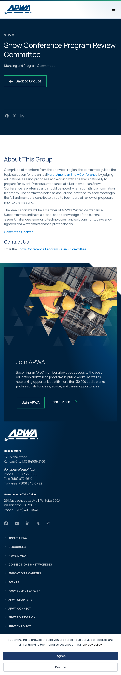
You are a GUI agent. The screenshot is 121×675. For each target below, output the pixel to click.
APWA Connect (19, 608)
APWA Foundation (21, 617)
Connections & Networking (30, 564)
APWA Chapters (20, 600)
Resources (17, 547)
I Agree (60, 656)
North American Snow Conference (72, 174)
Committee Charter (18, 232)
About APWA (17, 538)
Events (13, 582)
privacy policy (92, 644)
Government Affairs (24, 591)
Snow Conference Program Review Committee (52, 249)
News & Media (18, 556)
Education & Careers (24, 573)
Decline (60, 667)
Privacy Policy (19, 626)
